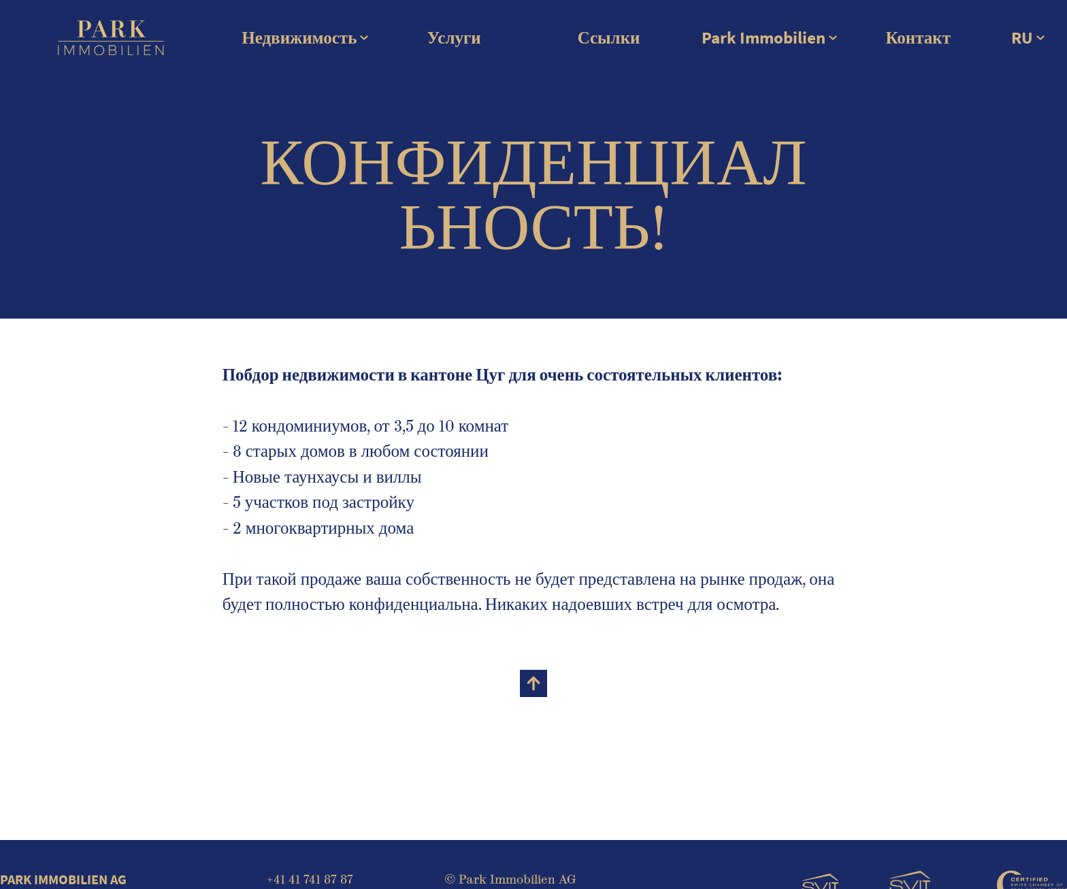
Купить (639, 877)
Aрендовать (684, 877)
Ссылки (609, 38)
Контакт (918, 38)
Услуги (454, 38)
